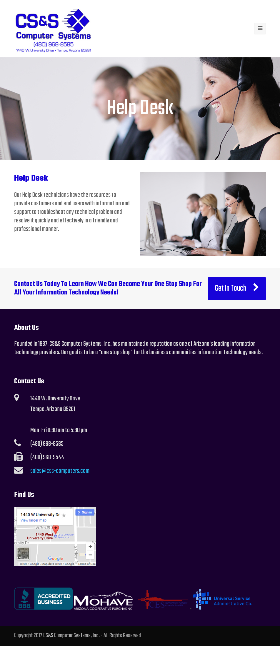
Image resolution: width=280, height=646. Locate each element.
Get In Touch (237, 288)
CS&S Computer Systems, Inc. (71, 635)
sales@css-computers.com (59, 471)
